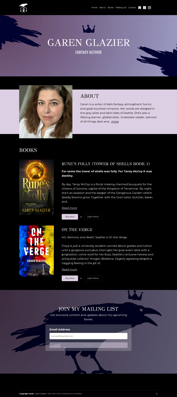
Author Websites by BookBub (69, 394)
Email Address (59, 329)
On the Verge (77, 229)
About (102, 7)
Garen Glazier (40, 394)
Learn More (93, 217)
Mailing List (121, 7)
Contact (132, 7)
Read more (69, 208)
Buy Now (69, 217)
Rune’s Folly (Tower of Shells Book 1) (106, 163)
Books (111, 7)
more (115, 121)
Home (94, 7)
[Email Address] (88, 336)
